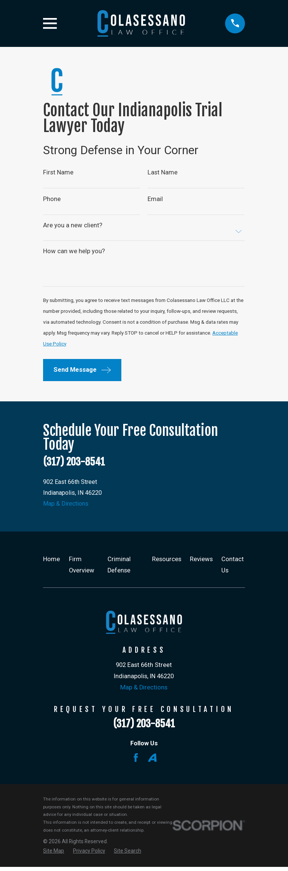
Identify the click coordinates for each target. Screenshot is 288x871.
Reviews (201, 563)
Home (51, 563)
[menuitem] (53, 855)
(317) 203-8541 (74, 464)
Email (155, 199)
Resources (166, 563)
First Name (58, 172)
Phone (52, 199)
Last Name (163, 172)
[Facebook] (135, 762)
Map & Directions (66, 508)
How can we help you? (74, 252)
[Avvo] (152, 762)
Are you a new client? (72, 226)
